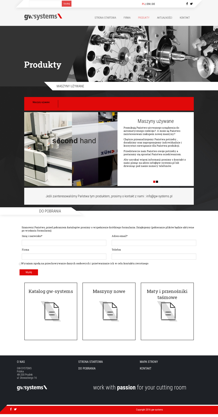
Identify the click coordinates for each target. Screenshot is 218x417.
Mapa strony (149, 364)
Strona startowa (105, 17)
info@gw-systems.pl (162, 162)
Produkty (143, 17)
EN (148, 3)
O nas (21, 364)
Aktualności (164, 17)
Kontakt (185, 17)
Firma (127, 17)
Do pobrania (87, 371)
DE (153, 3)
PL (143, 3)
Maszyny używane (41, 102)
